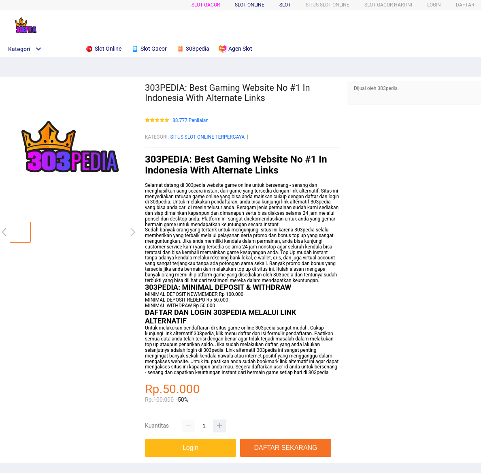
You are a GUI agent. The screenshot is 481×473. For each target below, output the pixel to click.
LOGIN (434, 5)
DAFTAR (465, 5)
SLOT (285, 5)
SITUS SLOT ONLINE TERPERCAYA (207, 137)
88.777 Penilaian (190, 120)
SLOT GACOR (206, 5)
